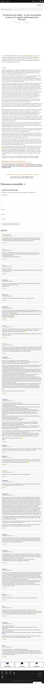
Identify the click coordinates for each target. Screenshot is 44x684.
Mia (3, 249)
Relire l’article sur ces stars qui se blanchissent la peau (13, 161)
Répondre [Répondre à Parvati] (4, 353)
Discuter (22, 667)
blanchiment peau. (10, 174)
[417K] (2, 673)
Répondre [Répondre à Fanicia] (4, 587)
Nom (3, 209)
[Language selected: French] (37, 683)
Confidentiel (36, 174)
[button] (14, 177)
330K (6, 674)
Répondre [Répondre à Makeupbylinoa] (4, 242)
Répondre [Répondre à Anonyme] (4, 441)
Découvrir (7, 667)
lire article (36, 57)
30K (14, 674)
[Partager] (36, 663)
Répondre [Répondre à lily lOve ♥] (4, 300)
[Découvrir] (7, 663)
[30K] (14, 673)
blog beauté (19, 174)
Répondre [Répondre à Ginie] (4, 337)
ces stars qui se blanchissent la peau (28, 55)
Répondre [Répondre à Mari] (4, 656)
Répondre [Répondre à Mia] (4, 258)
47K (10, 674)
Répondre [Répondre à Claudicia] (4, 639)
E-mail (3, 214)
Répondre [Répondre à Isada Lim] (4, 288)
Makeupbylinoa (5, 234)
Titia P (3, 471)
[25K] (2, 677)
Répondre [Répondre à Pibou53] (4, 544)
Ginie (3, 325)
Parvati (3, 343)
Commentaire (5, 194)
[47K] (10, 673)
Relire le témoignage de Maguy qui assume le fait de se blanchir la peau (17, 163)
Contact (40, 676)
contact (8, 1)
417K (2, 674)
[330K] (6, 673)
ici (24, 164)
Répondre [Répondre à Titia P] (4, 476)
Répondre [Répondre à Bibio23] (4, 452)
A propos (3, 1)
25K (2, 678)
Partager (36, 667)
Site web (3, 219)
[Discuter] (22, 663)
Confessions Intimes (27, 174)
